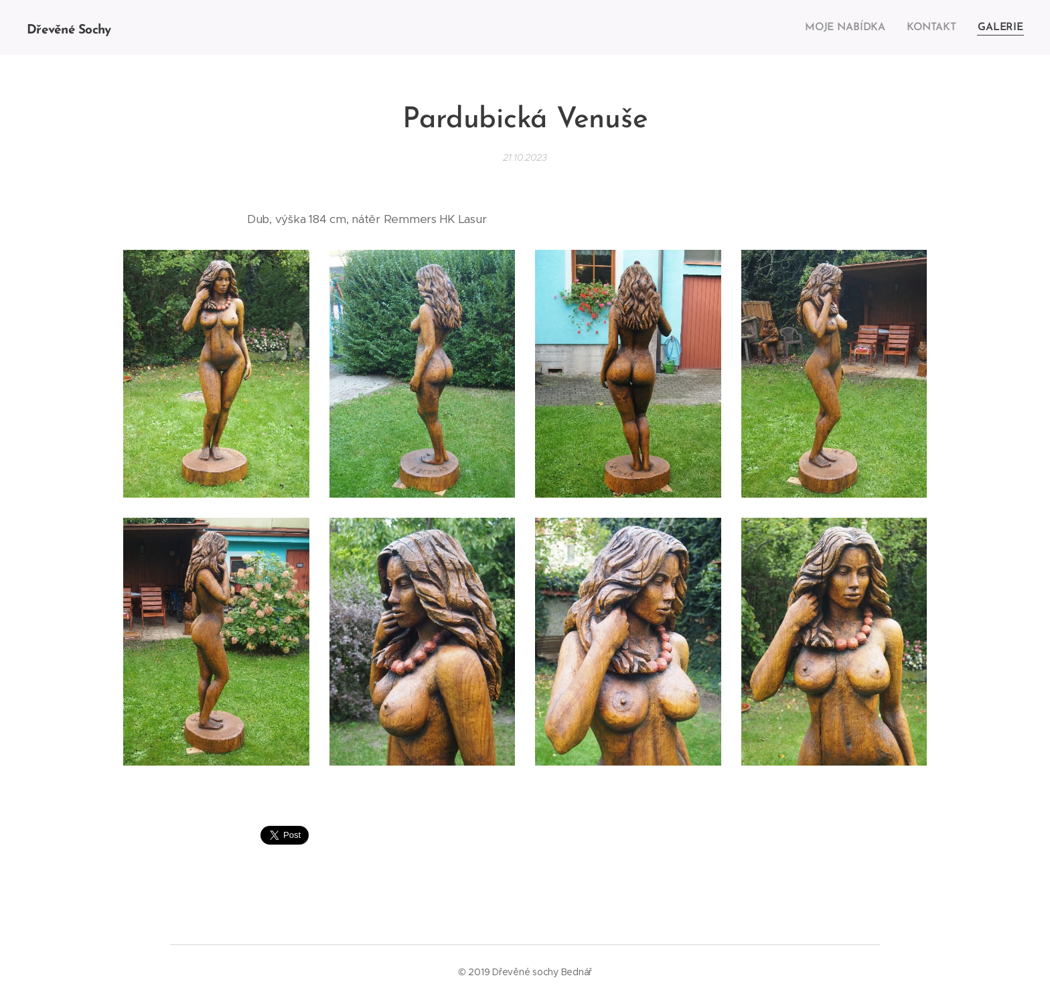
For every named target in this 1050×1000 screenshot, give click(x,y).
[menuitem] (851, 27)
